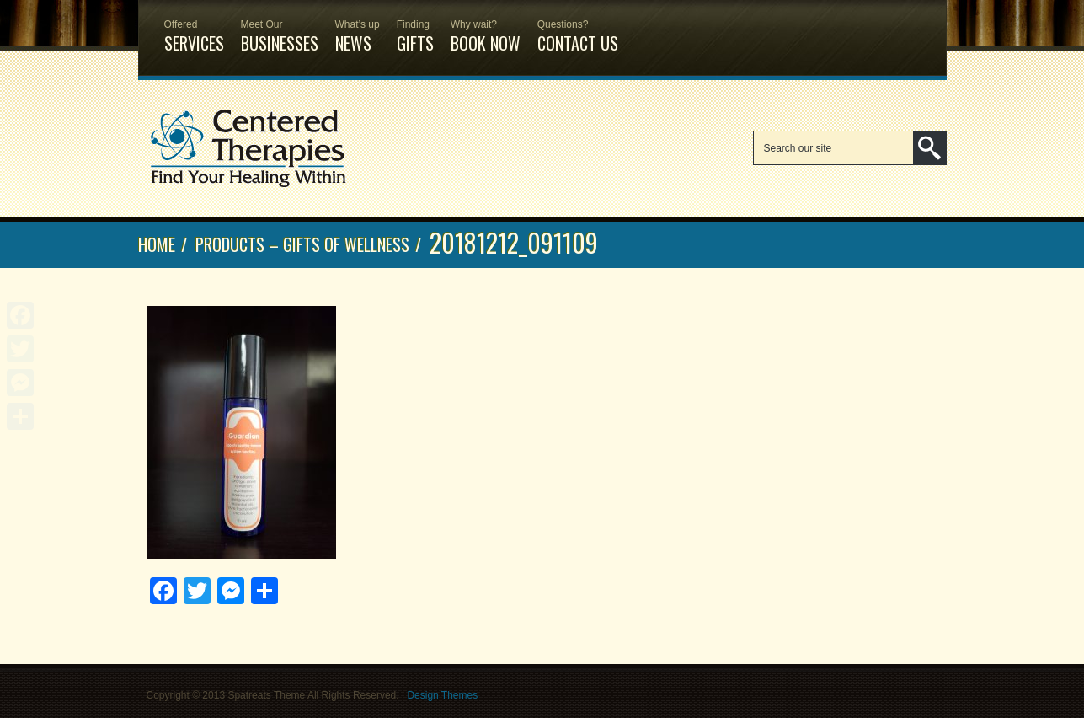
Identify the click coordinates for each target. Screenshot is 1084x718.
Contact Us (577, 28)
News (357, 28)
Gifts (415, 28)
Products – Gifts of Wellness (302, 244)
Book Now (486, 28)
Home (156, 244)
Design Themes (442, 695)
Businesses (279, 28)
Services (194, 28)
